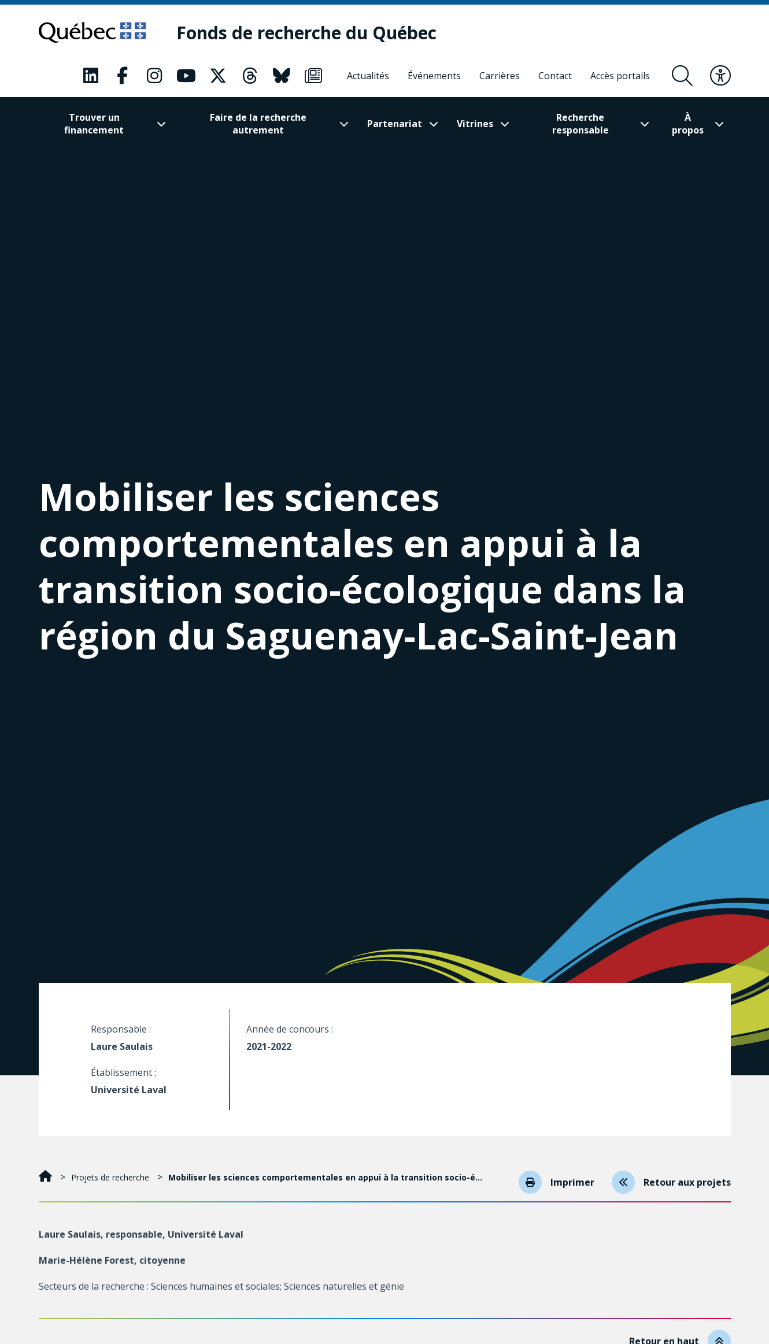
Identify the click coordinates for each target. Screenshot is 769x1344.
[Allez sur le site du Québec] (92, 32)
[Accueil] (46, 1177)
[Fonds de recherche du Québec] (306, 33)
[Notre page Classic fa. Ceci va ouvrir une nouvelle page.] (90, 75)
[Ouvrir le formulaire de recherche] (682, 75)
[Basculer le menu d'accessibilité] (720, 75)
